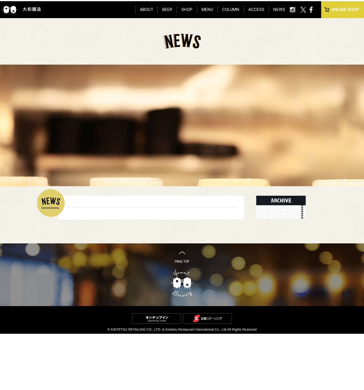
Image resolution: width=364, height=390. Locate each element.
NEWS (279, 9)
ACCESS (256, 9)
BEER (167, 9)
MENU (207, 9)
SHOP (186, 9)
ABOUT (146, 9)
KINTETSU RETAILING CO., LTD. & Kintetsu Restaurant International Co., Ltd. (169, 386)
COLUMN (230, 9)
